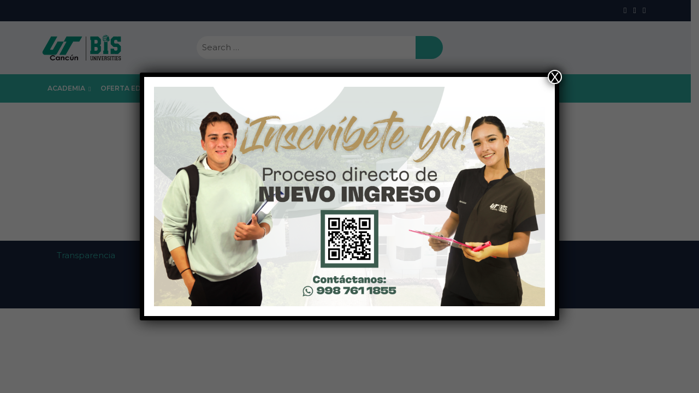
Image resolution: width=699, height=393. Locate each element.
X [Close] (554, 77)
